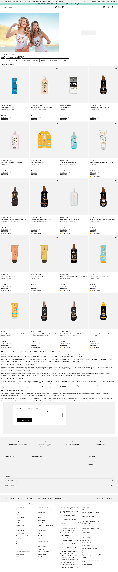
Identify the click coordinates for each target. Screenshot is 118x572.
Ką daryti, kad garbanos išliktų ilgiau (92, 555)
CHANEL (18, 512)
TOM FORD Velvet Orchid (67, 562)
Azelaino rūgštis (86, 537)
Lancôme (18, 538)
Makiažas (40, 515)
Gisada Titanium (64, 535)
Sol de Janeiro (20, 507)
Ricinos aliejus (86, 540)
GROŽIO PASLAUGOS (85, 1)
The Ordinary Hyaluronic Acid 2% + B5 (70, 540)
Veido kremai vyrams (43, 528)
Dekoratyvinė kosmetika (44, 509)
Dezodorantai (41, 536)
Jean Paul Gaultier (21, 517)
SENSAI (18, 557)
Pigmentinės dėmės (87, 535)
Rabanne (18, 549)
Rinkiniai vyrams (42, 546)
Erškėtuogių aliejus (87, 564)
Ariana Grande (20, 530)
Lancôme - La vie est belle (23, 551)
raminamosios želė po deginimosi (49, 393)
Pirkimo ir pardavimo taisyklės (44, 498)
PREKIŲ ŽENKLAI (95, 11)
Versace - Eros (20, 533)
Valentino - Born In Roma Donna (24, 543)
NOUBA (18, 541)
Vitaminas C (85, 557)
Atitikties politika (29, 498)
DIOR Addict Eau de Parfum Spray (69, 567)
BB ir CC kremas (42, 523)
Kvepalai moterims (43, 507)
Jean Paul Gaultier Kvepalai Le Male (69, 559)
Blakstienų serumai (43, 517)
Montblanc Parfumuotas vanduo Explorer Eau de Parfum (69, 552)
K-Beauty (40, 538)
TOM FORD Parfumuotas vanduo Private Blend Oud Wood (69, 556)
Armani (18, 520)
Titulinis (3, 54)
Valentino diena (42, 512)
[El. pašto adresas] (39, 415)
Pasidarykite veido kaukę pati (90, 548)
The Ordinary (19, 523)
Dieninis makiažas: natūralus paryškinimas (90, 551)
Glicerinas (85, 519)
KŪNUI (63, 11)
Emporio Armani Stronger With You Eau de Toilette (69, 512)
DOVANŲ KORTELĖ (6, 11)
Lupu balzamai (42, 530)
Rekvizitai (20, 498)
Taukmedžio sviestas (88, 543)
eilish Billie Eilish (20, 525)
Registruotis (24, 420)
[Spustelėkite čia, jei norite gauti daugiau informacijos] (78, 4)
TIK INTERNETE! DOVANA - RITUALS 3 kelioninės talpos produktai (53, 3)
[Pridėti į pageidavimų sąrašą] (27, 68)
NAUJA (34, 11)
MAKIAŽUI (49, 11)
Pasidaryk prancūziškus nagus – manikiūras (91, 513)
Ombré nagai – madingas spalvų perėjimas (91, 529)
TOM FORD (19, 546)
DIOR (17, 515)
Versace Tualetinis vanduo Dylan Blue (70, 526)
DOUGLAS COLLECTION (110, 11)
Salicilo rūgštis (86, 507)
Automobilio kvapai (87, 525)
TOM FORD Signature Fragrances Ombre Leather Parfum (69, 548)
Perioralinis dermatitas (88, 516)
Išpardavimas (41, 520)
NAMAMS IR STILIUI (83, 11)
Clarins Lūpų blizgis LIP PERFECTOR (69, 538)
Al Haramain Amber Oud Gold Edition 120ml (70, 544)
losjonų (64, 386)
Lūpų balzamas (42, 554)
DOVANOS (114, 1)
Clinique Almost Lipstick (66, 532)
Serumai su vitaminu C (44, 551)
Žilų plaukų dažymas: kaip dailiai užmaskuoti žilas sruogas (91, 522)
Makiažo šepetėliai (43, 541)
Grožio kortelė (96, 1)
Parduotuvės (106, 1)
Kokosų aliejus (86, 545)
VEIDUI (57, 11)
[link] (14, 93)
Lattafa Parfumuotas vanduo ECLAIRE (70, 570)
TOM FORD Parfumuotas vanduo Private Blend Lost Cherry (69, 508)
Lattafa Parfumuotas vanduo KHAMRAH (67, 516)
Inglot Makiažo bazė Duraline (68, 519)
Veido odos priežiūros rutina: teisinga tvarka (92, 561)
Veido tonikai (41, 543)
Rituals (17, 509)
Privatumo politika (10, 498)
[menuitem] (7, 11)
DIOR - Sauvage (20, 554)
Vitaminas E (85, 509)
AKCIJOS (26, 11)
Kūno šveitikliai (42, 557)
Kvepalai (41, 11)
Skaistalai (40, 533)
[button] (59, 476)
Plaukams (71, 11)
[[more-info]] (8, 64)
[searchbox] (16, 7)
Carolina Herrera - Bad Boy (23, 528)
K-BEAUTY (18, 11)
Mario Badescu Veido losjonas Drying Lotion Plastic (70, 522)
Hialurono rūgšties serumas (45, 525)
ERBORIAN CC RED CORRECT (68, 565)
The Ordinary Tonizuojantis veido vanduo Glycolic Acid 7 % (69, 529)
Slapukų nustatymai (60, 498)
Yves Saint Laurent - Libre (23, 536)
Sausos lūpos (86, 532)
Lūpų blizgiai (41, 549)
